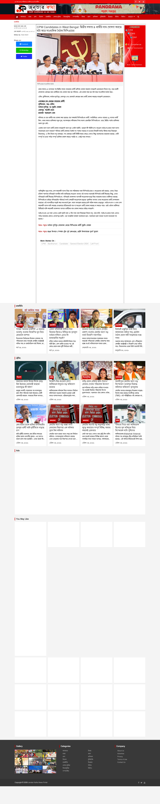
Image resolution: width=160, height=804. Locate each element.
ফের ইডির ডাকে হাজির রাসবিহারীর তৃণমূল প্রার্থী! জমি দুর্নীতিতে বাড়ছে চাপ (30, 427)
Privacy (120, 756)
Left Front (94, 244)
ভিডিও (123, 17)
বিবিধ (117, 17)
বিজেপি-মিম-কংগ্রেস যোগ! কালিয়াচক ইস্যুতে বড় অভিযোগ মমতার (62, 384)
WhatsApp (24, 50)
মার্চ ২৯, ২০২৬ (21, 347)
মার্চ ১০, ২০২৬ (54, 350)
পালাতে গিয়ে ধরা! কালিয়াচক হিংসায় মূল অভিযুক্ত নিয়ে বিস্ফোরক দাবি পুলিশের (127, 427)
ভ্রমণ (89, 17)
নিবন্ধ (83, 17)
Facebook (24, 44)
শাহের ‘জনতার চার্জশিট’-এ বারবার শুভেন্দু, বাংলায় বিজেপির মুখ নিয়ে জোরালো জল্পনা (30, 332)
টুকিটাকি (103, 17)
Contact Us (121, 762)
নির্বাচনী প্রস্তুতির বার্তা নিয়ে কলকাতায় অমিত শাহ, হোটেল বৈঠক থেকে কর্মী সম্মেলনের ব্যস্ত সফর (128, 334)
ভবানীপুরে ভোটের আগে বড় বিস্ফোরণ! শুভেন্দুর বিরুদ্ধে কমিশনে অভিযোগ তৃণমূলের (126, 384)
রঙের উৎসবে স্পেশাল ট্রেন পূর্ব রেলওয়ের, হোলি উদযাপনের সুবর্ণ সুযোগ (73, 231)
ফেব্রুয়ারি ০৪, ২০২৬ (89, 347)
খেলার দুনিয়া (57, 17)
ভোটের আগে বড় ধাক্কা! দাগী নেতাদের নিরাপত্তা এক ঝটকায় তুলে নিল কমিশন (61, 427)
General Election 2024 (79, 244)
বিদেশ (41, 17)
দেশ (35, 17)
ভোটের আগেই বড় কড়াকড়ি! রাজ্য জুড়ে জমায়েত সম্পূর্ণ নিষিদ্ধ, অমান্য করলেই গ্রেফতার (96, 427)
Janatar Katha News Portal (37, 782)
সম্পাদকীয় (76, 17)
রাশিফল (95, 17)
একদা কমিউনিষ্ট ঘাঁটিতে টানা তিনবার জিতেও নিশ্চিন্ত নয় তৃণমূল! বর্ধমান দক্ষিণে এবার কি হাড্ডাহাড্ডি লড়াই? (63, 334)
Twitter (24, 56)
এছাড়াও (130, 17)
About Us (120, 751)
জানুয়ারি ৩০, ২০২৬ (122, 350)
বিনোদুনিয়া (66, 17)
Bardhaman (52, 244)
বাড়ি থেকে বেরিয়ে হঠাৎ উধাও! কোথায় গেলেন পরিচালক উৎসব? (95, 383)
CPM (44, 244)
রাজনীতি (48, 17)
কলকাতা (23, 17)
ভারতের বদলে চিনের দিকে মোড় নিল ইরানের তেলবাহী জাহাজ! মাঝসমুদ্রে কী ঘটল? (29, 384)
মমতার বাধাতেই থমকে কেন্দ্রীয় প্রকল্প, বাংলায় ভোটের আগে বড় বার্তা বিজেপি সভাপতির (95, 332)
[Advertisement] (80, 275)
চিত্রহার (110, 17)
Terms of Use (122, 759)
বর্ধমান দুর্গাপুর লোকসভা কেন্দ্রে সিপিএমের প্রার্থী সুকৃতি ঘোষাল (69, 225)
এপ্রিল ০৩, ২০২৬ (22, 399)
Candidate (64, 244)
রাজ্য (29, 17)
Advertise (120, 754)
